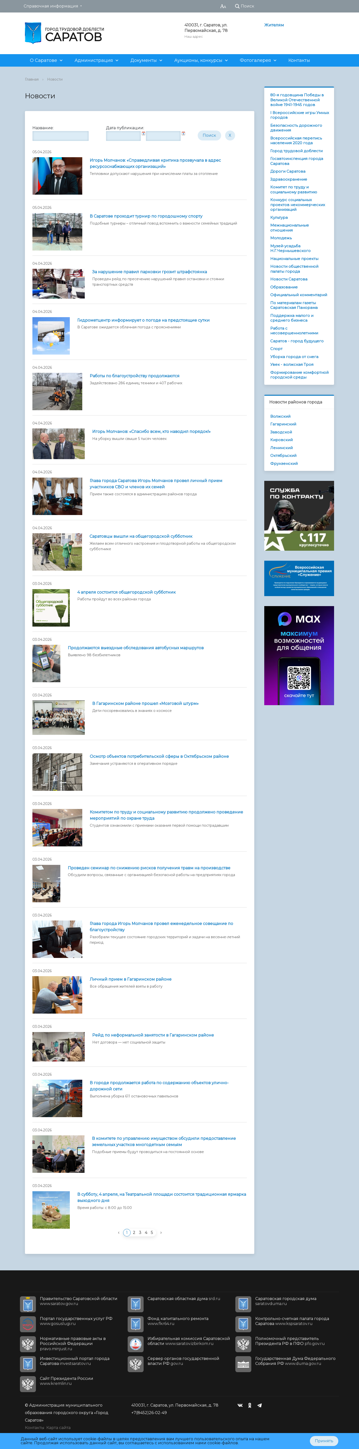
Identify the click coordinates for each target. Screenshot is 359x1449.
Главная (32, 79)
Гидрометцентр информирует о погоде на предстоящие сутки (143, 320)
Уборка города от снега (294, 356)
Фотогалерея (255, 60)
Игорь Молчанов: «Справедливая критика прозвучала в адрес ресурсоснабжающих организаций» (155, 163)
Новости (55, 79)
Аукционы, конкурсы (198, 60)
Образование (284, 287)
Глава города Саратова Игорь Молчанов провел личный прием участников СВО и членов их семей (156, 483)
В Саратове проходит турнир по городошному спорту (146, 216)
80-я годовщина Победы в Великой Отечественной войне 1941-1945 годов (297, 100)
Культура (279, 217)
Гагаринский (283, 424)
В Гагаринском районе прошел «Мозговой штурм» (145, 703)
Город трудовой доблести (296, 150)
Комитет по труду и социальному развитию (293, 189)
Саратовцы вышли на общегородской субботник (141, 536)
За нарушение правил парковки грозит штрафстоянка (149, 271)
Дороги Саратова (287, 171)
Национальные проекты (294, 258)
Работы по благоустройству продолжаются (135, 376)
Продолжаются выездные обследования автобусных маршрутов (136, 648)
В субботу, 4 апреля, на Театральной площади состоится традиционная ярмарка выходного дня (161, 1197)
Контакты (299, 60)
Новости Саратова (288, 279)
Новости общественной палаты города (294, 269)
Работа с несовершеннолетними (294, 331)
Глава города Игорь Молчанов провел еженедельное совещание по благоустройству (161, 926)
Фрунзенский (284, 463)
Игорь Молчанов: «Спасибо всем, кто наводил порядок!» (151, 431)
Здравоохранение (288, 179)
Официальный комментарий (298, 294)
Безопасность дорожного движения (296, 128)
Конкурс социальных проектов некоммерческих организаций (297, 204)
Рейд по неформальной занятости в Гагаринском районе (153, 1035)
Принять (324, 1441)
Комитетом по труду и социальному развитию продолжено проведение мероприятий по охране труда (166, 815)
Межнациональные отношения (289, 228)
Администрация (94, 60)
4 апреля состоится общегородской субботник (126, 592)
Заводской (281, 432)
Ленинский (281, 447)
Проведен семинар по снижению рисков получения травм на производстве (149, 868)
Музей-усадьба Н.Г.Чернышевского (290, 248)
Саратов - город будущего (297, 341)
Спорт (276, 348)
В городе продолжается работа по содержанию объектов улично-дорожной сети (159, 1085)
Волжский (280, 416)
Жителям (274, 25)
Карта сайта (58, 1427)
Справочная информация (51, 6)
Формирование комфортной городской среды (299, 375)
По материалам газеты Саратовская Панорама (294, 305)
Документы (143, 60)
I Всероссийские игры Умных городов (299, 115)
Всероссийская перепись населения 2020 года (296, 140)
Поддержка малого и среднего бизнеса (291, 318)
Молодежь (281, 238)
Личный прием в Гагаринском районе (131, 979)
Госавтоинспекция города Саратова (296, 161)
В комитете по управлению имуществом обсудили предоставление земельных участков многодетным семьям (164, 1141)
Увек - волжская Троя (291, 364)
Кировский (281, 439)
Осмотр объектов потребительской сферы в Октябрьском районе (159, 756)
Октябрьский (283, 455)
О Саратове (43, 60)
